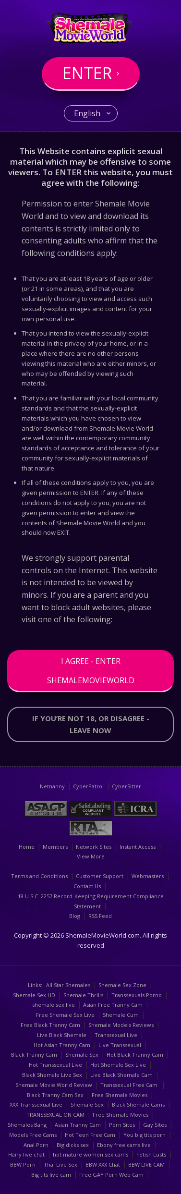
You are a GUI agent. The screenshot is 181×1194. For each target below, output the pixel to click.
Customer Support (99, 876)
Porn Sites (122, 1124)
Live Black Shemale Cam (121, 1074)
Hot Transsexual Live (55, 1064)
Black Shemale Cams (138, 1104)
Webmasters (148, 876)
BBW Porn (23, 1164)
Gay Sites (155, 1124)
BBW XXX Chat (102, 1164)
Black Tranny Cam (34, 1054)
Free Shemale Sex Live (65, 1014)
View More (91, 856)
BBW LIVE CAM (146, 1164)
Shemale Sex (81, 1054)
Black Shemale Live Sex (52, 1074)
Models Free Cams (33, 1134)
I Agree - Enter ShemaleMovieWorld (90, 671)
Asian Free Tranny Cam (113, 1004)
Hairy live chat (26, 1154)
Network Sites (93, 846)
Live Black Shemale (61, 1034)
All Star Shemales (68, 985)
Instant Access (138, 846)
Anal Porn (36, 1144)
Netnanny (52, 786)
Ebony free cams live (124, 1144)
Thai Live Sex (60, 1164)
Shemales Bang (27, 1124)
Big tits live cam (51, 1174)
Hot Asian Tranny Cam (62, 1045)
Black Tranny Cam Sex (55, 1094)
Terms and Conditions (39, 876)
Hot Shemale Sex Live (118, 1064)
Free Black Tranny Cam (50, 1024)
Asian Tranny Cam (78, 1124)
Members (55, 846)
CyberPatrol (88, 786)
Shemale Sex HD (34, 995)
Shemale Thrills (83, 995)
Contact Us (87, 886)
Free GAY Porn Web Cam (111, 1174)
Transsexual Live (116, 1034)
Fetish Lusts (151, 1154)
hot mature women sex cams (90, 1154)
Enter (87, 73)
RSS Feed (100, 915)
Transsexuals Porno (136, 995)
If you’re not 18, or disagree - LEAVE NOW (90, 724)
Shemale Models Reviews (121, 1024)
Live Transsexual (119, 1045)
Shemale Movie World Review (53, 1084)
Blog (74, 915)
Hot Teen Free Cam (90, 1134)
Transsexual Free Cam (129, 1084)
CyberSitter (126, 786)
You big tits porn (144, 1134)
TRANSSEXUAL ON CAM (55, 1114)
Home (27, 846)
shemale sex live (53, 1004)
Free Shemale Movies (119, 1094)
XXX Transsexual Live (36, 1104)
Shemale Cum (121, 1014)
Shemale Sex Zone (122, 985)
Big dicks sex (73, 1144)
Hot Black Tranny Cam (135, 1054)
